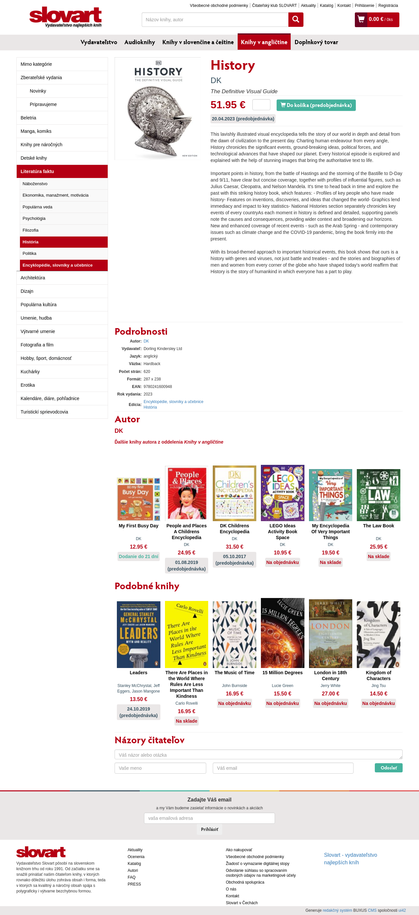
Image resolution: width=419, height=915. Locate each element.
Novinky (38, 91)
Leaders (138, 672)
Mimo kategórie (36, 64)
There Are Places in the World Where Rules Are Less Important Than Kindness (186, 684)
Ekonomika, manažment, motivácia (56, 195)
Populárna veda (37, 206)
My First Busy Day (138, 525)
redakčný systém (337, 910)
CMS (372, 910)
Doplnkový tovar (316, 42)
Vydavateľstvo (99, 42)
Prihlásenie (364, 5)
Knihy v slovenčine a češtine (198, 42)
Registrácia (388, 5)
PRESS (134, 884)
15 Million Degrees (283, 672)
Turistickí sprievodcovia (44, 411)
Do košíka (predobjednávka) (316, 104)
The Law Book (378, 525)
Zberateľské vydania (41, 77)
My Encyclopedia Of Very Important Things (330, 531)
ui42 (402, 910)
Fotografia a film (37, 344)
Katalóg (326, 5)
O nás (231, 889)
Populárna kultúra (39, 304)
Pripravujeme (43, 104)
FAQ (132, 877)
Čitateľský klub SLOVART (274, 5)
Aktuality (308, 5)
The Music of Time (235, 672)
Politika (29, 253)
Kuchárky (30, 371)
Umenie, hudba (36, 318)
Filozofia (30, 230)
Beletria (28, 117)
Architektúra (33, 277)
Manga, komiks (36, 131)
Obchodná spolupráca (245, 882)
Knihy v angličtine (264, 42)
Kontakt (344, 5)
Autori (133, 870)
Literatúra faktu (37, 171)
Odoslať (389, 768)
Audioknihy (139, 42)
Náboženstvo (35, 183)
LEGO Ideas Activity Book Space (282, 531)
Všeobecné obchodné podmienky (219, 5)
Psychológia (34, 218)
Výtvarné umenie (38, 331)
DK (215, 80)
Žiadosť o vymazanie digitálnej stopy (257, 863)
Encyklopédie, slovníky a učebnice (58, 265)
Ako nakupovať (239, 850)
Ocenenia (136, 856)
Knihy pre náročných (42, 144)
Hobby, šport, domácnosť (46, 358)
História (30, 241)
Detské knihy (34, 158)
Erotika (28, 385)
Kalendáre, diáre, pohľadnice (50, 398)
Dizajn (27, 291)
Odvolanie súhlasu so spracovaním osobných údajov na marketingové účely (261, 873)
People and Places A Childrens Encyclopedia (187, 531)
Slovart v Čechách (242, 903)
